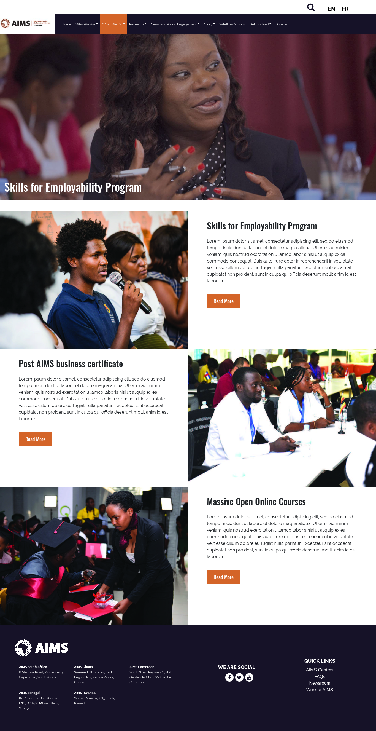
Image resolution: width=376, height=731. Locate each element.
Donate (281, 24)
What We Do (112, 24)
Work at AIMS (319, 689)
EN (331, 9)
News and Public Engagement (174, 24)
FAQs (319, 676)
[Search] (311, 7)
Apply (208, 24)
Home (66, 24)
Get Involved (259, 24)
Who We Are (85, 24)
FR (345, 9)
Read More (223, 301)
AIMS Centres (320, 670)
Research (136, 24)
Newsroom (319, 683)
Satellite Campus (232, 24)
